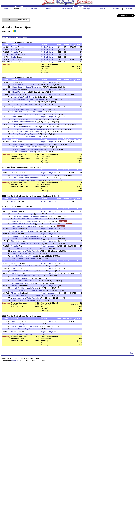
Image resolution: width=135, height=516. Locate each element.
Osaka (13, 57)
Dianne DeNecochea (34, 112)
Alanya (13, 201)
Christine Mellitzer (20, 178)
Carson (14, 286)
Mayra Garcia (17, 224)
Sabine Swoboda (34, 178)
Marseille (14, 52)
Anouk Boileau (18, 248)
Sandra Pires (17, 104)
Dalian (13, 59)
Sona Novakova (36, 132)
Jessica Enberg (47, 47)
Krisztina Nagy (18, 109)
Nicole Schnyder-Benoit (21, 87)
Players (34, 9)
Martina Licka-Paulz (20, 85)
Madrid (13, 82)
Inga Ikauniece (31, 329)
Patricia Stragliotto (39, 144)
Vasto (13, 50)
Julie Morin (30, 248)
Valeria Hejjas (28, 214)
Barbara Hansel (33, 244)
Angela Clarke (18, 134)
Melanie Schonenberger (35, 236)
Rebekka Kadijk (18, 324)
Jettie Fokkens (31, 231)
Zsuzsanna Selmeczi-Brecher (24, 129)
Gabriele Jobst (18, 122)
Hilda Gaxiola (29, 224)
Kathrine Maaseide (19, 180)
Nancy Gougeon (19, 99)
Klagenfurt (15, 107)
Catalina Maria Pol (30, 281)
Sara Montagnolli (18, 244)
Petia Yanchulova (34, 251)
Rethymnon (15, 321)
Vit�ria (14, 142)
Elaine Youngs (30, 258)
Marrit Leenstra (32, 324)
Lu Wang (15, 278)
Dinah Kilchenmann (20, 326)
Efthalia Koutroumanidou (21, 175)
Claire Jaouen (18, 119)
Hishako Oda (17, 271)
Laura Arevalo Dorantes (22, 219)
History (129, 9)
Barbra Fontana (18, 112)
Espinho (14, 54)
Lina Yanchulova (19, 251)
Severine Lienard (31, 119)
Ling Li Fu (16, 92)
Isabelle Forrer (18, 236)
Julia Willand (33, 288)
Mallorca (14, 124)
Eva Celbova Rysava (20, 132)
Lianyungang (16, 273)
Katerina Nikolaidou (40, 175)
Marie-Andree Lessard (35, 99)
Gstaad (14, 89)
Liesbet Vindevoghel (21, 216)
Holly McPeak (17, 258)
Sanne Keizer (17, 276)
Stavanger (15, 94)
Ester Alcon (16, 281)
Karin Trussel (17, 334)
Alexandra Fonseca (19, 295)
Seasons (48, 9)
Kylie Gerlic (34, 114)
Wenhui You (25, 278)
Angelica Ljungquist (48, 82)
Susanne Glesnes (35, 180)
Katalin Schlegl (31, 109)
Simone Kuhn (37, 87)
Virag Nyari (17, 214)
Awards (116, 9)
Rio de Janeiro (16, 293)
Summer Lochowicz (20, 114)
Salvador (14, 62)
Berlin (13, 234)
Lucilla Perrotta (31, 102)
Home (6, 9)
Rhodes (14, 211)
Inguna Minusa (18, 329)
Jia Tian (15, 253)
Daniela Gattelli (18, 102)
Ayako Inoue (28, 271)
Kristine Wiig (18, 97)
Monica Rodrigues (30, 226)
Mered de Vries (18, 231)
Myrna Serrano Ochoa (34, 149)
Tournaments (67, 9)
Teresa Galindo (19, 149)
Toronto (14, 47)
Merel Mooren (29, 276)
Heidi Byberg (29, 97)
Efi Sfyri (32, 152)
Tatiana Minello (35, 136)
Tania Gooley (30, 134)
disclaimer (15, 360)
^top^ (132, 353)
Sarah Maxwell (30, 122)
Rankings (86, 9)
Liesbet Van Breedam (38, 216)
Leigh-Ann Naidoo (20, 288)
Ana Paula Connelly (20, 136)
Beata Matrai (42, 129)
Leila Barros (28, 104)
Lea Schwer (33, 326)
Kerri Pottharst (30, 283)
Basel (13, 173)
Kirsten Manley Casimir (22, 144)
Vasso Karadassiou (19, 152)
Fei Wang (23, 253)
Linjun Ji (24, 92)
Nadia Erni (34, 85)
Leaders (102, 9)
